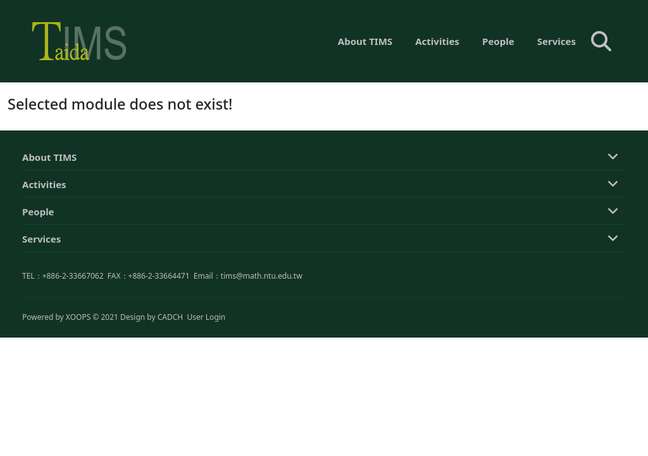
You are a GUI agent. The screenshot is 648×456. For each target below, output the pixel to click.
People (498, 41)
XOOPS (78, 317)
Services (556, 41)
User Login (206, 317)
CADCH (171, 317)
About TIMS (365, 41)
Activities (437, 41)
